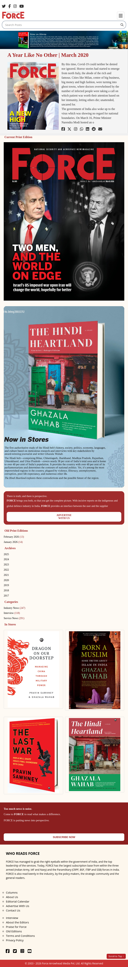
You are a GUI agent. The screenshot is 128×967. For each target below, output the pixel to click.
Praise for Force (16, 927)
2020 (6, 580)
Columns (11, 892)
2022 (6, 569)
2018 (6, 590)
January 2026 (13, 542)
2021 (6, 575)
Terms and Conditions (20, 936)
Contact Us (13, 910)
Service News (14, 618)
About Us (12, 897)
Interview (12, 613)
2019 (6, 585)
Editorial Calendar (17, 901)
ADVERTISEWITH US (64, 517)
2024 (6, 559)
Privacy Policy (15, 940)
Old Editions (14, 931)
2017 (6, 595)
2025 (6, 554)
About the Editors (17, 922)
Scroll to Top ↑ (116, 956)
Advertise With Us (17, 906)
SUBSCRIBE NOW (64, 837)
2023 (6, 564)
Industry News (14, 608)
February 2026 (14, 536)
